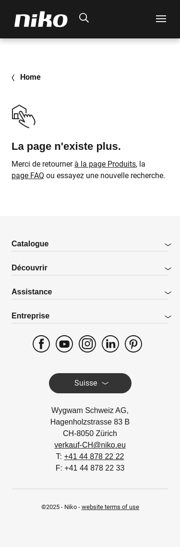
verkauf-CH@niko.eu (90, 445)
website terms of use (110, 507)
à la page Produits (105, 164)
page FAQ (28, 175)
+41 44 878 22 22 (94, 456)
